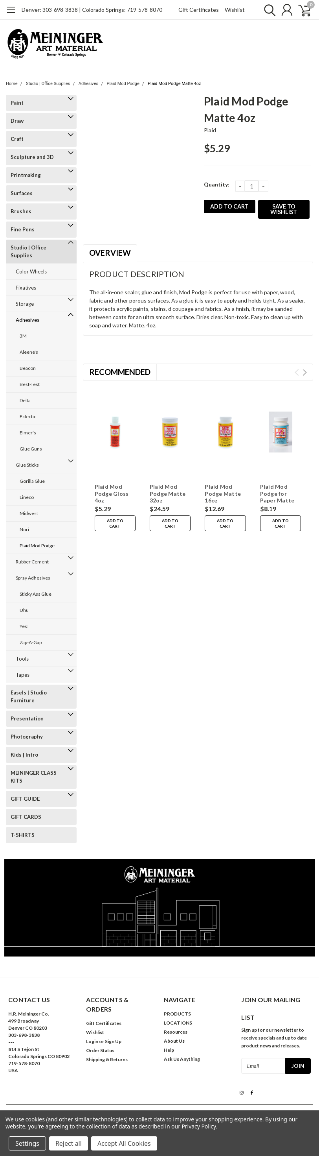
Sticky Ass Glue (35, 594)
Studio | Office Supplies (48, 83)
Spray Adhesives (33, 578)
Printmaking (26, 175)
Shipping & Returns (107, 1059)
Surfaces (22, 193)
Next (304, 372)
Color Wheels (31, 271)
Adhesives (88, 83)
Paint (17, 103)
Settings (27, 1143)
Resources (175, 1032)
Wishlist (235, 9)
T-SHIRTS (23, 835)
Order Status (100, 1050)
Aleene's (29, 352)
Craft (17, 139)
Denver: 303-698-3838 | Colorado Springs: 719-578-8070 (92, 9)
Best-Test (30, 384)
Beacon (28, 368)
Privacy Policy (199, 1126)
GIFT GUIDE (25, 799)
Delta (25, 400)
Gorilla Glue (32, 481)
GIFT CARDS (26, 817)
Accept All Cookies (124, 1143)
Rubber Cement (32, 562)
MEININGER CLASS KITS (34, 777)
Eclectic (28, 416)
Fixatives (26, 287)
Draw (17, 121)
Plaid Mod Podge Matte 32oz (168, 493)
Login (92, 1041)
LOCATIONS (178, 1023)
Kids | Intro (24, 755)
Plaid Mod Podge (122, 83)
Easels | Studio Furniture (29, 696)
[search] (267, 10)
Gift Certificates (198, 9)
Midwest (29, 513)
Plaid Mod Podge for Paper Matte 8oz (277, 497)
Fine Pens (23, 229)
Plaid (210, 130)
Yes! (24, 626)
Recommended (119, 372)
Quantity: (216, 184)
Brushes (21, 211)
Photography (27, 736)
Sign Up (113, 1041)
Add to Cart (115, 523)
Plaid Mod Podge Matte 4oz (174, 83)
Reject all (68, 1143)
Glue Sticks (27, 465)
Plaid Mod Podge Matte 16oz (223, 493)
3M (23, 336)
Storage (25, 304)
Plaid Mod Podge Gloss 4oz (112, 493)
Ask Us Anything (182, 1059)
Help (169, 1050)
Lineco (27, 497)
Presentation (27, 718)
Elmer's (28, 433)
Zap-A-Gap (31, 642)
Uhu (24, 610)
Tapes (22, 675)
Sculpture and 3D (32, 157)
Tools (22, 659)
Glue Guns (31, 449)
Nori (24, 529)
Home (12, 83)
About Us (174, 1041)
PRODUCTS (177, 1014)
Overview (110, 252)
